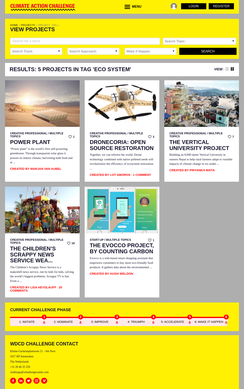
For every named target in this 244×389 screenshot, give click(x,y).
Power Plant (30, 142)
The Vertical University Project (199, 145)
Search (208, 51)
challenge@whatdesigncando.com (29, 372)
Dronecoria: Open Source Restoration (122, 145)
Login (194, 6)
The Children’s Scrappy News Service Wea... (33, 255)
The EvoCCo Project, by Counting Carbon (122, 248)
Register (221, 6)
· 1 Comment (141, 174)
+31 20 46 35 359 (20, 366)
